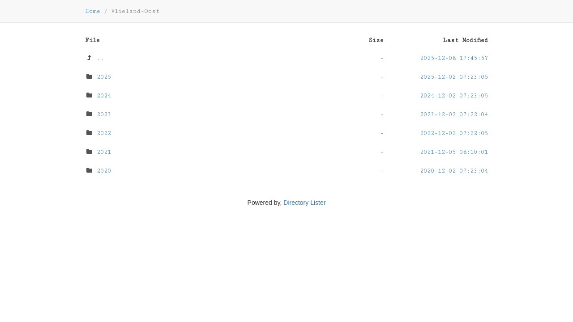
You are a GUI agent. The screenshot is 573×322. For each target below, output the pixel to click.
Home (92, 11)
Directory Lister (304, 202)
